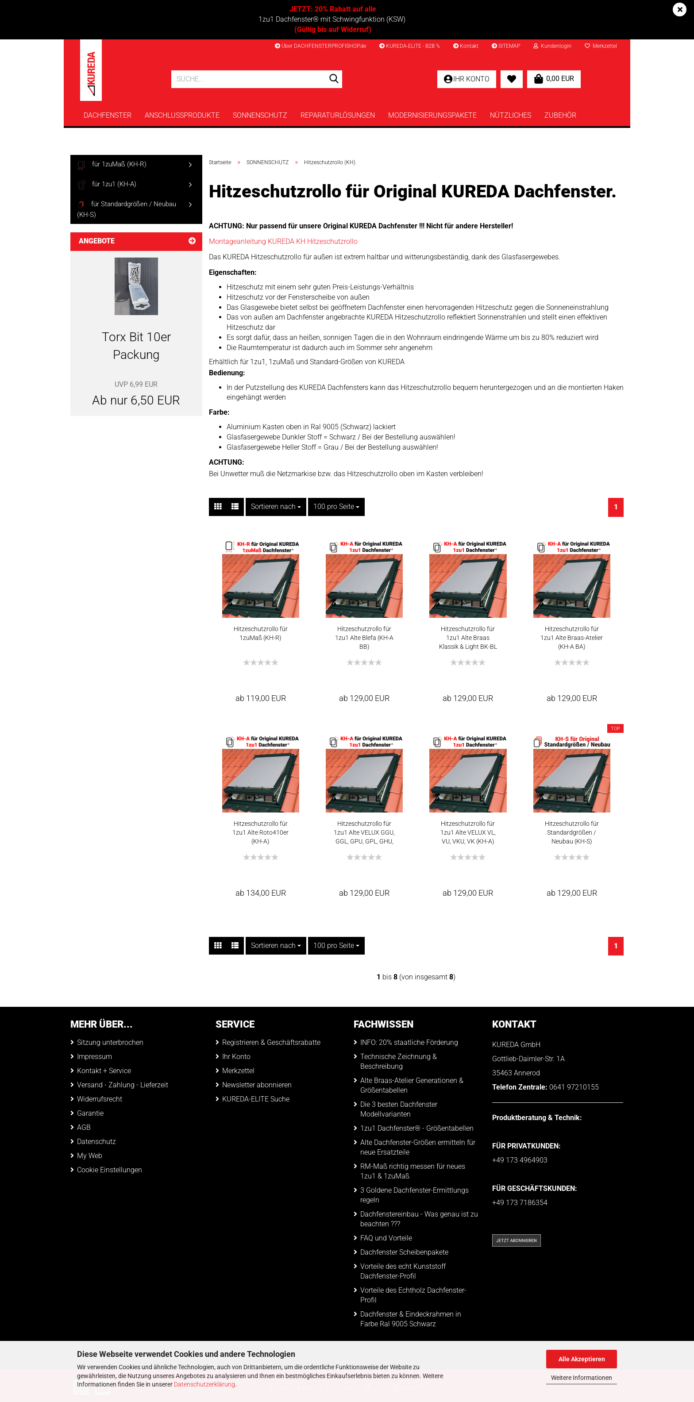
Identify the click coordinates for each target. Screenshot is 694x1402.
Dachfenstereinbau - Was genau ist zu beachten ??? (419, 1219)
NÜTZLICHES (510, 115)
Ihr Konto (236, 1056)
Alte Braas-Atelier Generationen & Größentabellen (411, 1085)
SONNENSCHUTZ (260, 115)
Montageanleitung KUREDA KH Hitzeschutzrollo (283, 241)
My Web (89, 1156)
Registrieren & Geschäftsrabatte (271, 1042)
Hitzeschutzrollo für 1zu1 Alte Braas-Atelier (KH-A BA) (571, 637)
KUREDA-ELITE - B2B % (409, 46)
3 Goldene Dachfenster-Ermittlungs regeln (414, 1195)
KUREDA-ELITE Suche (255, 1099)
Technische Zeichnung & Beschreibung (398, 1061)
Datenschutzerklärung (204, 1384)
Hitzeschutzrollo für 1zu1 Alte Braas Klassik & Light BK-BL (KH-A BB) (468, 638)
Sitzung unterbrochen (110, 1042)
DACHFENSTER (107, 115)
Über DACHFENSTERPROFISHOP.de (320, 46)
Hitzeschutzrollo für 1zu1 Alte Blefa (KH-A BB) (364, 637)
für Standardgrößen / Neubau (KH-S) (126, 209)
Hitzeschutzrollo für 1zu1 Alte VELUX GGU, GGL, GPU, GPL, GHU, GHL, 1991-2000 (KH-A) (364, 833)
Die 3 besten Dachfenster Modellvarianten (398, 1109)
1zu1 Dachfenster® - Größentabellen (417, 1128)
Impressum (94, 1056)
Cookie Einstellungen (109, 1170)
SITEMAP (506, 46)
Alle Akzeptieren (582, 1359)
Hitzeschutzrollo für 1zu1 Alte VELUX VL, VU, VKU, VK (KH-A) (468, 832)
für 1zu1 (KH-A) (106, 184)
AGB (84, 1127)
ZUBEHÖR (560, 115)
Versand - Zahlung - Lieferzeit (122, 1085)
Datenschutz (96, 1141)
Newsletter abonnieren (257, 1085)
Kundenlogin (552, 46)
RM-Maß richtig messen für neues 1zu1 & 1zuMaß (412, 1171)
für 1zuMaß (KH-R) (112, 164)
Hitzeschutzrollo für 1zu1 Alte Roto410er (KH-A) (260, 832)
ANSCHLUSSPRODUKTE (182, 115)
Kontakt (465, 46)
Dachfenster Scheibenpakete (404, 1252)
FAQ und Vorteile (386, 1238)
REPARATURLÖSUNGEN (338, 115)
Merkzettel (601, 46)
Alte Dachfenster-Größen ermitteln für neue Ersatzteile (417, 1147)
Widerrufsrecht (99, 1099)
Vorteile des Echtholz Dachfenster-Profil (413, 1295)
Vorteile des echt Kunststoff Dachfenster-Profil (403, 1271)
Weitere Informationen (581, 1377)
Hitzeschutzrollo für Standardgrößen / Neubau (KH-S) (572, 832)
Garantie (90, 1113)
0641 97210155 (574, 1087)
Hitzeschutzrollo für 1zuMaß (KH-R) (261, 633)
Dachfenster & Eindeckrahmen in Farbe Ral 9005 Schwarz (410, 1319)
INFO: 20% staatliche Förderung (409, 1042)
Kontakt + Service (104, 1071)
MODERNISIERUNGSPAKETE (432, 115)
